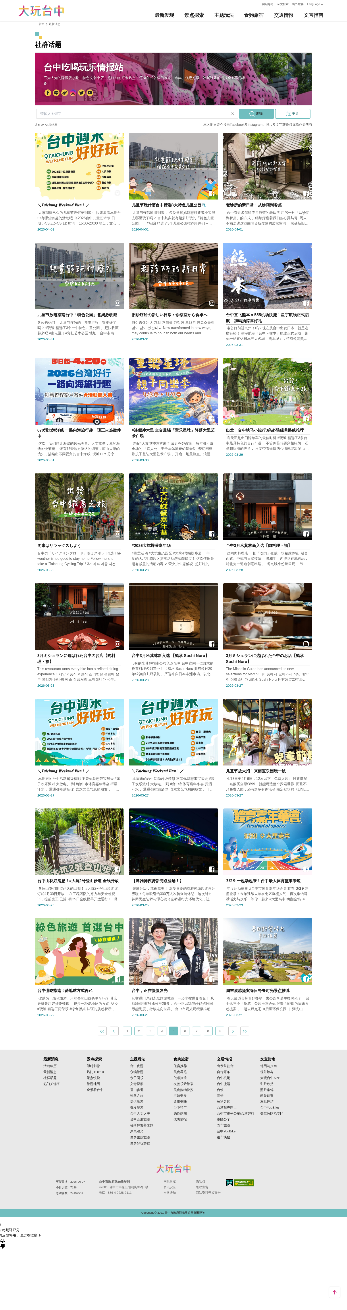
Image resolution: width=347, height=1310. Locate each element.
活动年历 (50, 1066)
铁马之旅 (136, 1095)
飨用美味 (180, 1101)
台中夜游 (136, 1066)
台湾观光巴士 (227, 1107)
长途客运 (223, 1101)
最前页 (102, 1031)
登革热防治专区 (271, 1113)
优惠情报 (180, 1119)
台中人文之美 (140, 1113)
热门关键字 (51, 1084)
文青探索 (136, 1084)
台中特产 (180, 1107)
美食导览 (180, 1072)
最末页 (244, 1031)
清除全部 (232, 114)
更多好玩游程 (140, 1143)
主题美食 (180, 1095)
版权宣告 (202, 1187)
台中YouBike (226, 1131)
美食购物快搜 (183, 1090)
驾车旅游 (223, 1125)
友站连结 (267, 1101)
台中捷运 (223, 1084)
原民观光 (136, 1131)
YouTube (90, 93)
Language (313, 4)
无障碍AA (244, 1182)
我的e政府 (229, 1182)
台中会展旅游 (140, 1119)
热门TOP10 (95, 1072)
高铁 (220, 1095)
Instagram (73, 93)
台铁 (220, 1090)
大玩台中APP (270, 1078)
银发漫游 (136, 1107)
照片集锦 (267, 1090)
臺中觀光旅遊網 (41, 11)
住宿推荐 (180, 1066)
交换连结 (170, 1192)
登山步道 (136, 1090)
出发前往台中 (227, 1066)
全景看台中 (95, 1090)
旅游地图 (93, 1084)
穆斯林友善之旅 (141, 1125)
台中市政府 (56, 93)
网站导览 (268, 4)
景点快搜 (93, 1078)
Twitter (81, 93)
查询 (259, 114)
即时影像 (93, 1066)
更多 (295, 114)
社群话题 (50, 1078)
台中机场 (223, 1078)
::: (257, 3)
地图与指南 (268, 1066)
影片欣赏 (267, 1084)
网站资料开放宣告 (208, 1192)
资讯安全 (170, 1187)
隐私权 (200, 1181)
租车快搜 (223, 1137)
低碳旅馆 (180, 1078)
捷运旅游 (136, 1101)
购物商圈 (180, 1113)
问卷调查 (267, 1095)
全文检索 (283, 4)
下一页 (232, 1031)
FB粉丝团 (47, 93)
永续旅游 (136, 1072)
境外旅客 (298, 4)
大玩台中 (64, 93)
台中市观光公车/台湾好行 (235, 1113)
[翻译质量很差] (3, 1243)
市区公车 (223, 1119)
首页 (41, 24)
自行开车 (223, 1072)
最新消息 (50, 1072)
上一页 (114, 1031)
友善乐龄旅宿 (183, 1084)
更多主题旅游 (140, 1137)
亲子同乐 (136, 1078)
